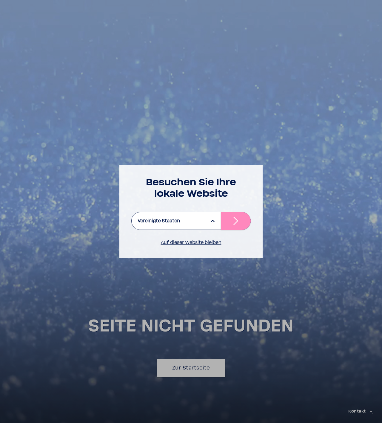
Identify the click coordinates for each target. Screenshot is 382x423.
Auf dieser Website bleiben (191, 242)
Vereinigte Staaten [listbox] (159, 221)
